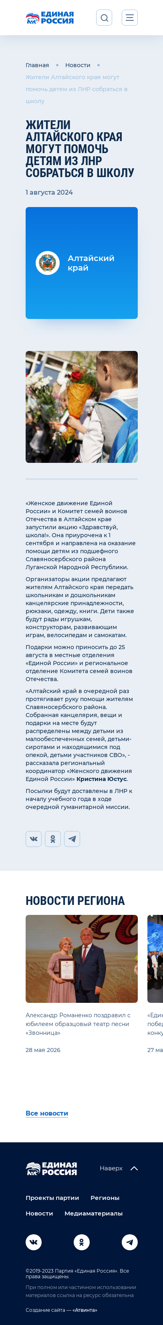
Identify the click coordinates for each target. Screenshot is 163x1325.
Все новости (47, 1113)
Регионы (105, 1197)
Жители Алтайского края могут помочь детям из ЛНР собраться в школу (77, 89)
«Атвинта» (84, 1310)
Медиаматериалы (93, 1213)
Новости (78, 65)
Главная (37, 65)
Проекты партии (52, 1197)
